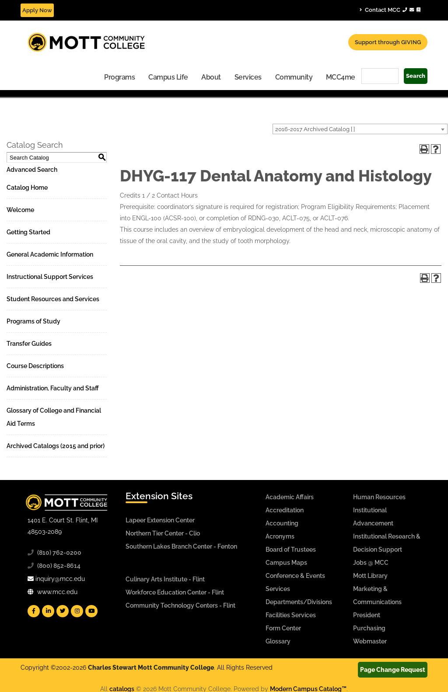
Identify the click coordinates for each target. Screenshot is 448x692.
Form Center (283, 628)
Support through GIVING (388, 42)
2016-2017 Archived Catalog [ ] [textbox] (315, 129)
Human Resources (379, 497)
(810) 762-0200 (59, 552)
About (211, 77)
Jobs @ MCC (370, 562)
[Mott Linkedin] (48, 611)
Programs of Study (33, 321)
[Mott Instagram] (77, 611)
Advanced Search (32, 169)
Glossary (278, 641)
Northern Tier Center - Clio (163, 533)
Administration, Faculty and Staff (53, 388)
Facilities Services (291, 615)
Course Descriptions (35, 365)
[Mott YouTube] (91, 611)
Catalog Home (27, 187)
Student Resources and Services (53, 299)
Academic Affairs (290, 497)
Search (415, 76)
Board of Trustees (291, 549)
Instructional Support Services (50, 276)
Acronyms (280, 536)
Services (248, 77)
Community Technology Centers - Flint (180, 605)
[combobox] (360, 129)
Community (294, 77)
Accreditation (285, 510)
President (366, 615)
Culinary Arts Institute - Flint (165, 579)
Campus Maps (286, 562)
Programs (119, 77)
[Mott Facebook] (34, 611)
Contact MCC (390, 10)
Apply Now (37, 10)
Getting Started (28, 232)
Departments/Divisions (299, 601)
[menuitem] (119, 76)
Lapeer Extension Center (160, 520)
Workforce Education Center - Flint (175, 592)
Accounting (282, 523)
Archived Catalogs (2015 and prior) (56, 445)
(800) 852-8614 (58, 565)
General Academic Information (50, 254)
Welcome (20, 209)
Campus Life (168, 77)
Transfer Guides (29, 343)
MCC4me (340, 77)
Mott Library (370, 575)
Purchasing (369, 628)
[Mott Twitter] (62, 611)
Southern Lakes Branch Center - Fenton (181, 546)
